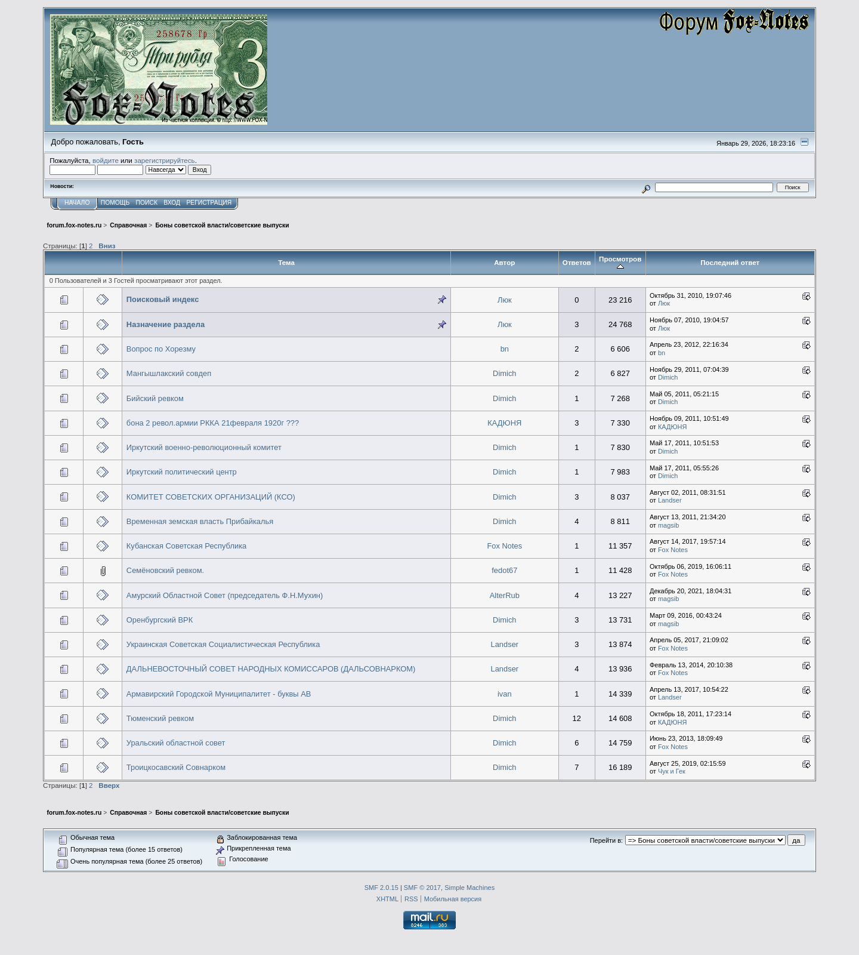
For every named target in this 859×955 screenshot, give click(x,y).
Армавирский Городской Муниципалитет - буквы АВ (218, 693)
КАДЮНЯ (504, 422)
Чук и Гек (671, 771)
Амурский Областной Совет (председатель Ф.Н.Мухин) (224, 595)
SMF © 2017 (422, 887)
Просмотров (620, 262)
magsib (668, 525)
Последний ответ (729, 262)
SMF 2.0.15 (381, 887)
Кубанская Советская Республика (186, 545)
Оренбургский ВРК (159, 619)
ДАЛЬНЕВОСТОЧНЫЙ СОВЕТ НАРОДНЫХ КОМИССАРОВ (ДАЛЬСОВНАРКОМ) (271, 668)
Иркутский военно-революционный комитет (204, 447)
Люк (505, 299)
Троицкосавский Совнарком (175, 767)
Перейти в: (606, 840)
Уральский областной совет (175, 742)
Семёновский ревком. (165, 570)
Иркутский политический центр (181, 471)
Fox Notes (504, 545)
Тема (286, 262)
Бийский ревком (155, 398)
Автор (504, 262)
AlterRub (505, 595)
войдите (105, 160)
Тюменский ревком (160, 718)
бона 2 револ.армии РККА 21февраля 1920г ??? (212, 422)
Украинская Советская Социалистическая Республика (223, 644)
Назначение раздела (165, 324)
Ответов (577, 262)
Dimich (504, 373)
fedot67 (504, 570)
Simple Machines (469, 887)
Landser (670, 500)
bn (504, 348)
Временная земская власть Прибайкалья (199, 521)
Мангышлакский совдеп (168, 373)
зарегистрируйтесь (164, 160)
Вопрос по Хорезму (161, 348)
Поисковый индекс (162, 299)
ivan (505, 693)
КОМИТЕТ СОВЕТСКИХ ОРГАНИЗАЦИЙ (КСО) (210, 496)
